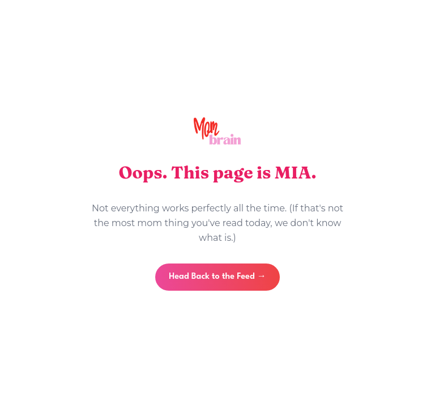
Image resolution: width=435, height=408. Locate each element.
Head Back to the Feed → (217, 277)
